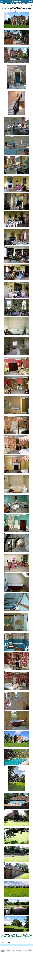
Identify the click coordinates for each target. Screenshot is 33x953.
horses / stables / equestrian (12, 937)
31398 (29, 3)
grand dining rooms (18, 935)
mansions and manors (22, 3)
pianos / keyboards (11, 935)
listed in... (16, 11)
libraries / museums (23, 936)
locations (4, 3)
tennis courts (3, 937)
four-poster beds (26, 935)
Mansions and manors (9, 940)
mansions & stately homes (12, 3)
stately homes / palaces (23, 934)
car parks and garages (22, 937)
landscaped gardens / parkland (13, 936)
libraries (29, 936)
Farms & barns (7, 942)
